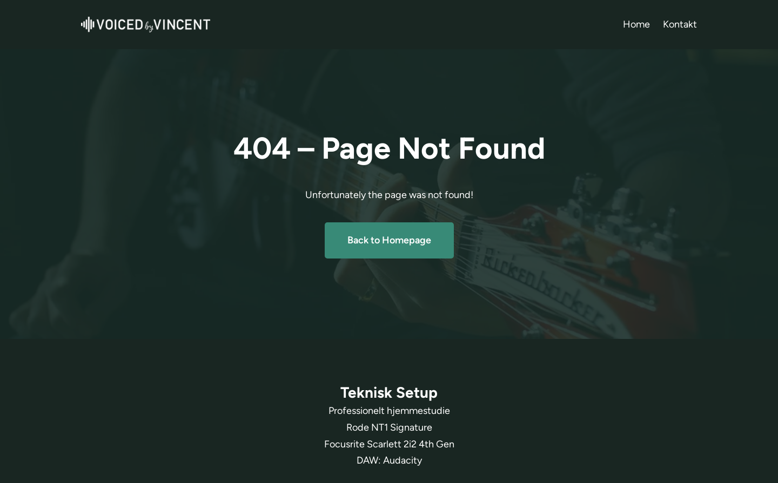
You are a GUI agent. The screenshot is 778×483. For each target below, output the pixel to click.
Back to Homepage (389, 240)
